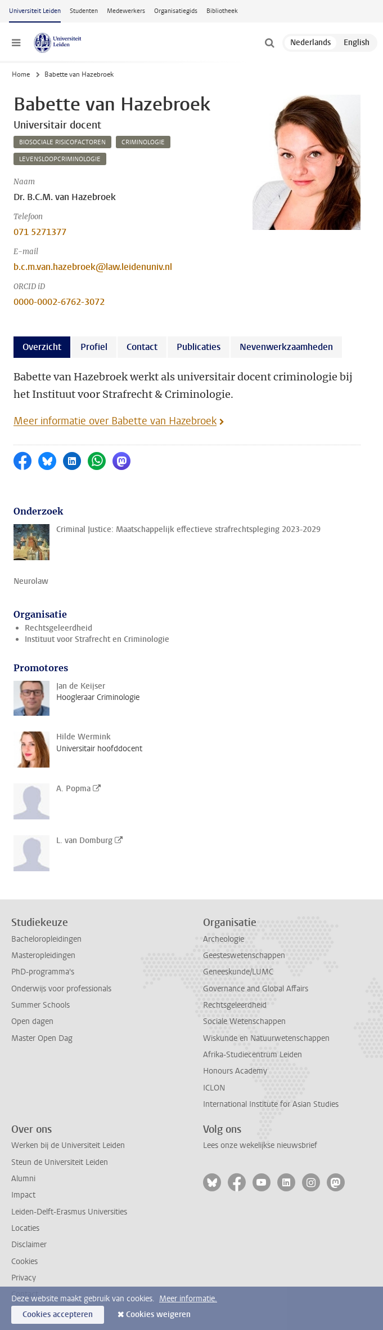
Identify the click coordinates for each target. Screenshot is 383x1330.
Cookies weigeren (158, 1314)
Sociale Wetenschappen (244, 1021)
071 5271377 (39, 232)
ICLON (214, 1088)
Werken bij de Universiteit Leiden (68, 1145)
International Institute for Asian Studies (271, 1104)
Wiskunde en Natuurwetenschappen (266, 1038)
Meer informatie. (188, 1298)
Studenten (84, 11)
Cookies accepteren (57, 1314)
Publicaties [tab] (198, 347)
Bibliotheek (222, 11)
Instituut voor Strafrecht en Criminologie (97, 639)
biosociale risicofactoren (62, 142)
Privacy (23, 1278)
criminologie (143, 142)
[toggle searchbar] (269, 43)
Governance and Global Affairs (255, 988)
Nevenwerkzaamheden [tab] (286, 347)
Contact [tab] (142, 347)
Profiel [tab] (93, 347)
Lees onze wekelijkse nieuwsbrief (260, 1145)
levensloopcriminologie (60, 159)
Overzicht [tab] (41, 347)
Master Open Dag (42, 1038)
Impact (23, 1195)
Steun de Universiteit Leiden (59, 1162)
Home (21, 74)
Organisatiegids (175, 11)
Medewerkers (126, 11)
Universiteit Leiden (35, 11)
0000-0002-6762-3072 (59, 302)
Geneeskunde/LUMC (238, 972)
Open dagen (32, 1021)
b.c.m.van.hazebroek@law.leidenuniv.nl (92, 267)
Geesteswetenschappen (244, 955)
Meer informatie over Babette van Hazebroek (115, 421)
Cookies (24, 1261)
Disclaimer (29, 1244)
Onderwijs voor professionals (61, 988)
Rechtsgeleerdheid (58, 628)
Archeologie (223, 939)
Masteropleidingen (43, 955)
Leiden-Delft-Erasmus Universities (69, 1212)
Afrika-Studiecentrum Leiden (252, 1054)
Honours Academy (235, 1071)
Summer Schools (40, 1005)
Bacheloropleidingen (46, 939)
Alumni (23, 1178)
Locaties (25, 1228)
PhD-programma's (42, 972)
